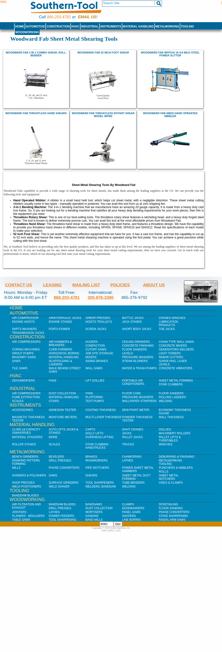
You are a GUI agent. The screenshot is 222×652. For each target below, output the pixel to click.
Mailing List (86, 285)
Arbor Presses (97, 318)
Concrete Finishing (138, 345)
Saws (16, 361)
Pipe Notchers (97, 467)
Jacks (127, 433)
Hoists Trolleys (98, 321)
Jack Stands (132, 321)
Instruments (110, 26)
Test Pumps (94, 401)
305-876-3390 (101, 297)
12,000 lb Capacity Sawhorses (26, 431)
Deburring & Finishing (176, 456)
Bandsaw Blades (25, 495)
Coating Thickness (100, 410)
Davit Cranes (132, 429)
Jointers (19, 512)
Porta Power (59, 329)
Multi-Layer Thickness (103, 417)
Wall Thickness (171, 417)
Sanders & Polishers (29, 475)
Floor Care (131, 393)
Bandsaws (93, 504)
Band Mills (94, 519)
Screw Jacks (95, 329)
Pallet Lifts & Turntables (170, 438)
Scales (17, 401)
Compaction (95, 345)
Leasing (52, 285)
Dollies (165, 429)
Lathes (127, 460)
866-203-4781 (59, 17)
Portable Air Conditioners (133, 382)
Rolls (163, 471)
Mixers (91, 357)
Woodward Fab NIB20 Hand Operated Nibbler (170, 115)
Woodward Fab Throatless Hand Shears (36, 113)
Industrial (90, 26)
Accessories (22, 410)
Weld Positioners (26, 486)
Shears (91, 475)
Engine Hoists (23, 321)
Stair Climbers (171, 384)
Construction (58, 26)
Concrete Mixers (173, 345)
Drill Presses (60, 460)
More (53, 437)
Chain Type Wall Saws (176, 341)
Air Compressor (25, 318)
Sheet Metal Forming (176, 380)
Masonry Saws (24, 357)
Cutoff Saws (95, 349)
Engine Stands (60, 321)
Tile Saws (20, 368)
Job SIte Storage (99, 353)
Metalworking (167, 26)
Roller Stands (24, 444)
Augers (91, 341)
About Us (154, 285)
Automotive (35, 26)
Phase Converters (64, 467)
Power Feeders (61, 516)
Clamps (128, 504)
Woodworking (27, 32)
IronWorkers (96, 460)
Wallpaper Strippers (139, 401)
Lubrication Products (168, 323)
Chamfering (132, 456)
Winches (166, 444)
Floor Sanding (171, 508)
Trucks (128, 444)
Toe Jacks (167, 329)
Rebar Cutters (171, 357)
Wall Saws (93, 368)
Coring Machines (26, 349)
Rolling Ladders (172, 397)
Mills (16, 467)
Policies (120, 285)
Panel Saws (131, 512)
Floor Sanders (134, 349)
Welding (165, 401)
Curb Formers (60, 349)
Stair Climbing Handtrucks (97, 446)
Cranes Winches (172, 318)
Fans (52, 380)
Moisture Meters (63, 417)
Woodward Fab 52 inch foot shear (103, 52)
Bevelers (56, 456)
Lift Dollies (94, 380)
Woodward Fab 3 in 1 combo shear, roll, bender (36, 54)
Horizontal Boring (64, 353)
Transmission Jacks (28, 333)
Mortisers (94, 512)
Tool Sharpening (62, 519)
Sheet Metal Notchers (169, 477)
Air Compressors (26, 341)
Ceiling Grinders (136, 341)
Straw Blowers (135, 361)
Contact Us (18, 285)
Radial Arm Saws (172, 519)
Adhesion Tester (62, 410)
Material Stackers (27, 437)
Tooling (187, 26)
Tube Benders (133, 482)
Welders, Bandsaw (100, 486)
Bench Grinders (25, 456)
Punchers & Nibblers (176, 467)
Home (19, 26)
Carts (90, 429)
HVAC (75, 26)
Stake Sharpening (173, 516)
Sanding (92, 516)
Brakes (91, 456)
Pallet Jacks (132, 437)
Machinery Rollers (174, 433)
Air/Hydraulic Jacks (65, 318)
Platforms (94, 397)
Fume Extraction (26, 397)
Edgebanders (133, 508)
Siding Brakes (96, 361)
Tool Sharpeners (99, 482)
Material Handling (138, 26)
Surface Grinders (63, 482)
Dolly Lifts (94, 433)
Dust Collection (62, 393)
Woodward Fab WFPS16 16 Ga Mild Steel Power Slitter (170, 54)
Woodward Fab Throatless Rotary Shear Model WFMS (103, 115)
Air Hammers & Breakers (60, 343)
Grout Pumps (23, 353)
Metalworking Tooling (170, 462)
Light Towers (170, 353)
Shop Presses (23, 482)
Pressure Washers (137, 357)
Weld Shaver (59, 486)
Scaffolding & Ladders (60, 362)
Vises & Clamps (171, 482)
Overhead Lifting (99, 437)
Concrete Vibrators (175, 368)
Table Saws (21, 519)
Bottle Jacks (133, 318)
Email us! (87, 17)
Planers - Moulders (28, 516)
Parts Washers (24, 329)
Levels (127, 353)
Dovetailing (168, 504)
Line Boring (131, 519)
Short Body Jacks (136, 329)
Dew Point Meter (135, 410)
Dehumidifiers (23, 380)
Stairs (54, 401)
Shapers (129, 516)
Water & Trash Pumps (139, 368)
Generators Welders (176, 349)
